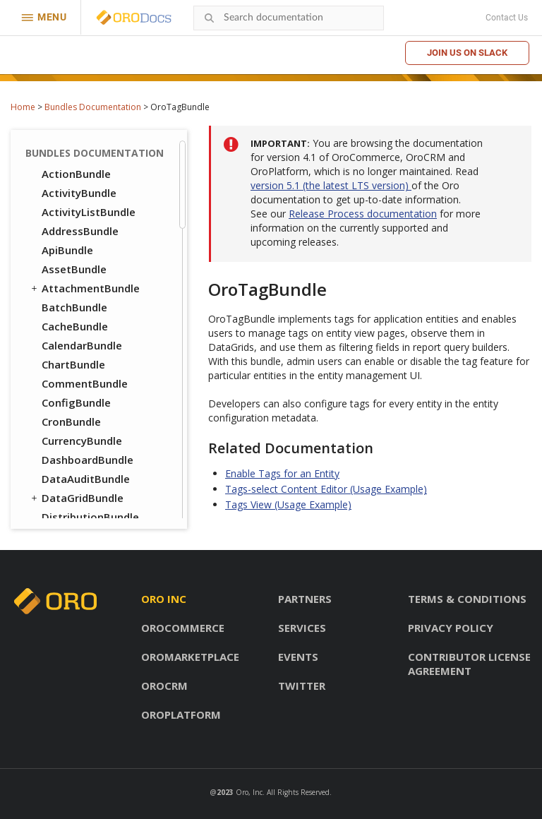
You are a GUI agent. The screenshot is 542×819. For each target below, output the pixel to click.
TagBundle (69, 148)
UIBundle (58, 243)
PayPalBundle (76, 472)
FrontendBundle (76, 414)
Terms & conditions (467, 599)
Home (23, 107)
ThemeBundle (77, 186)
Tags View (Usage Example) (288, 504)
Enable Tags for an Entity (282, 473)
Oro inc (163, 599)
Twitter (301, 685)
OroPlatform (181, 714)
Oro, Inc (249, 792)
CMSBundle (63, 357)
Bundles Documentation (92, 107)
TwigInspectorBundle (97, 224)
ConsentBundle (74, 376)
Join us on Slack (467, 52)
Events (298, 657)
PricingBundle (70, 491)
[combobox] (288, 18)
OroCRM (164, 685)
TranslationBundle (89, 205)
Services (302, 628)
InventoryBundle (84, 433)
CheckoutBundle (84, 338)
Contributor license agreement (469, 664)
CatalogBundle (80, 319)
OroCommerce (182, 628)
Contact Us (507, 18)
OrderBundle (68, 453)
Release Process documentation (363, 213)
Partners (305, 599)
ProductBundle (73, 510)
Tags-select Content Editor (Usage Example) (326, 489)
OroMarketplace (190, 657)
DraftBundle (67, 300)
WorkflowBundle (84, 281)
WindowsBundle (83, 262)
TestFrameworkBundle (94, 167)
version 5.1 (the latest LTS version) (331, 185)
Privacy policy (450, 628)
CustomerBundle (85, 395)
